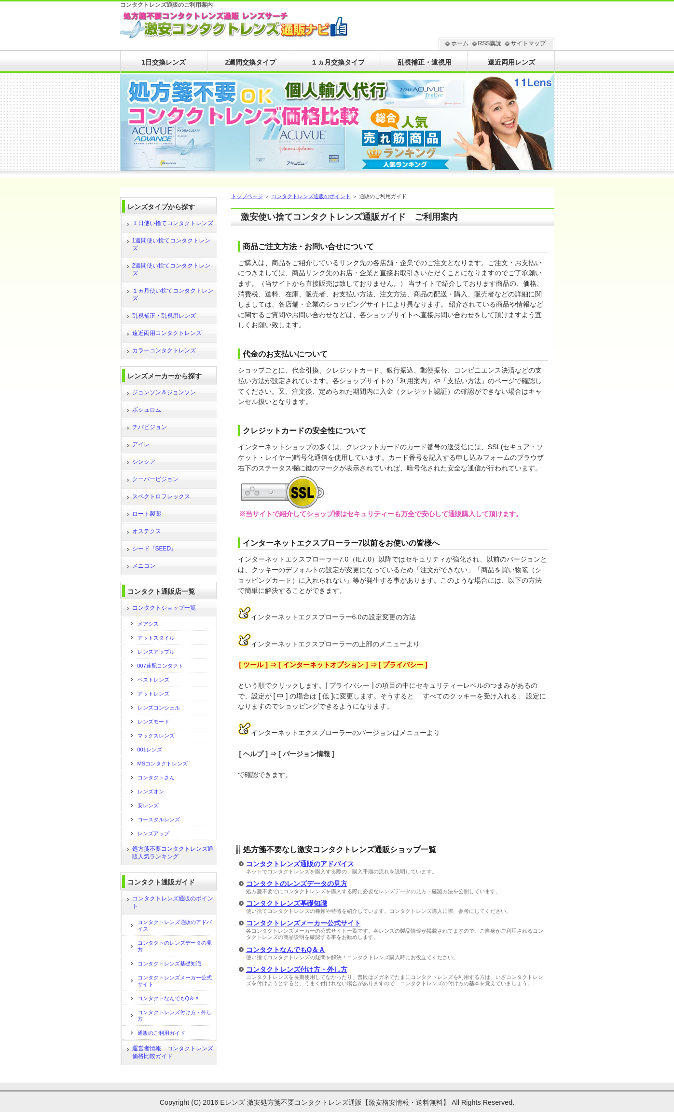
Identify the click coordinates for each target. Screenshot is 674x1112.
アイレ (141, 444)
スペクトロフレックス (161, 496)
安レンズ (148, 805)
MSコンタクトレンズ (163, 763)
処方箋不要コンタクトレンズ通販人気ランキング (172, 852)
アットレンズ (153, 694)
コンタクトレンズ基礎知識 (286, 903)
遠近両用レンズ (511, 62)
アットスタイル (156, 638)
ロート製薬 (146, 513)
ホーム (459, 43)
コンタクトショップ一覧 (164, 607)
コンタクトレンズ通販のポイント (311, 196)
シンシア (143, 461)
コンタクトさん (156, 777)
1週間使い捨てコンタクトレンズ (171, 244)
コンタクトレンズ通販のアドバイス (300, 864)
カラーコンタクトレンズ (164, 350)
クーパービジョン (155, 479)
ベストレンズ (153, 680)
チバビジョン (149, 427)
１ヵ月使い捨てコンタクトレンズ (172, 294)
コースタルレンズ (159, 819)
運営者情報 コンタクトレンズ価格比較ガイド (172, 1052)
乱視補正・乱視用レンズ (164, 315)
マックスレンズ (156, 735)
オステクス (146, 531)
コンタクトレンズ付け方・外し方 (296, 969)
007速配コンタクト (160, 666)
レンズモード (153, 721)
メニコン (143, 566)
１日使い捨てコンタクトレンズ (172, 223)
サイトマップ (528, 43)
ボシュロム (146, 409)
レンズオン (151, 791)
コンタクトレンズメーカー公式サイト (303, 923)
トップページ (247, 196)
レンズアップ (153, 833)
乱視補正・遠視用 (425, 62)
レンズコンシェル (159, 707)
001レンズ (150, 749)
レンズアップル (156, 652)
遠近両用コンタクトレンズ (167, 333)
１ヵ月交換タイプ (338, 62)
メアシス (148, 624)
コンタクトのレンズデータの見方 (296, 883)
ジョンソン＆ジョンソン (164, 392)
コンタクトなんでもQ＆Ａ (286, 949)
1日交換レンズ (163, 62)
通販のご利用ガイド (161, 1033)
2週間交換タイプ (250, 62)
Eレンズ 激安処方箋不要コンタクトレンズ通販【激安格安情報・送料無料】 (335, 1102)
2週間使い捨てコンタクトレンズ (171, 269)
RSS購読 (490, 43)
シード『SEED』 (154, 548)
